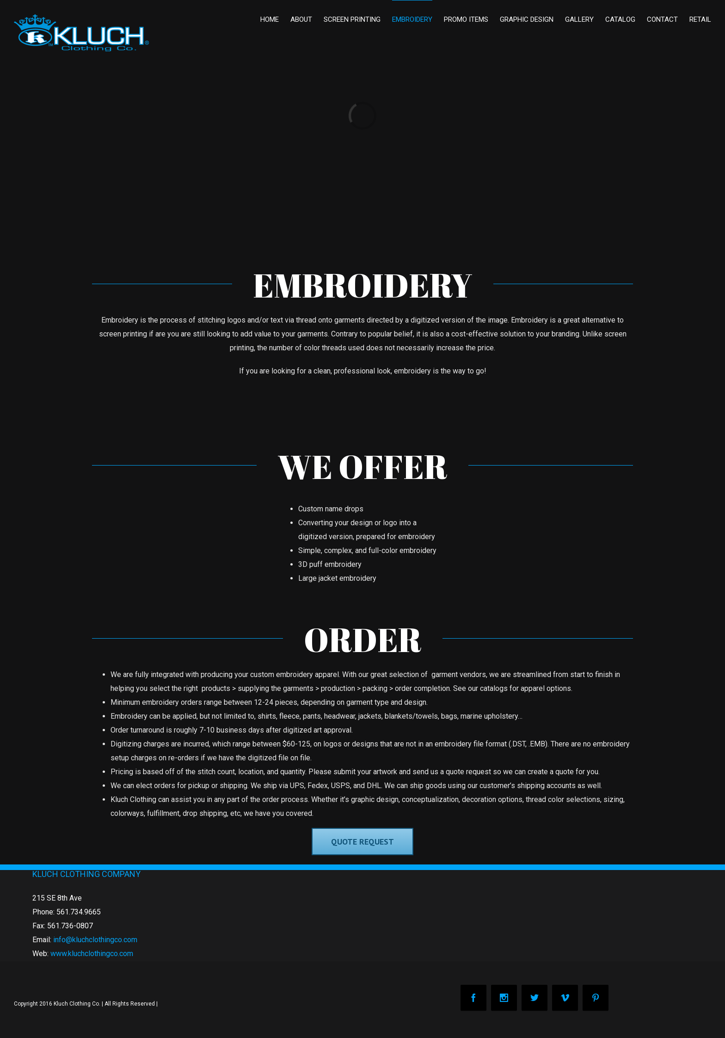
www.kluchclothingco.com (91, 953)
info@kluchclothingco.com (95, 939)
